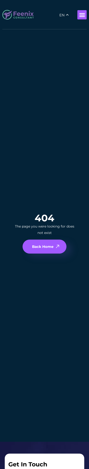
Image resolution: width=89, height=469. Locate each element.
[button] (82, 14)
